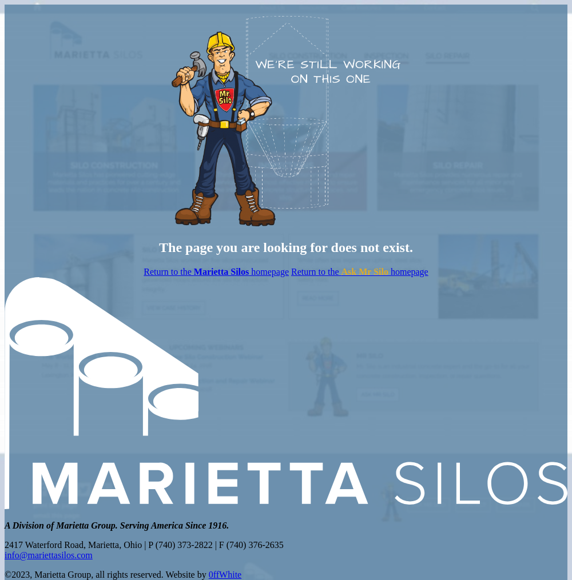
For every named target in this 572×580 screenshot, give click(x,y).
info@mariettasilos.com (49, 555)
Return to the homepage (216, 272)
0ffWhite (225, 574)
